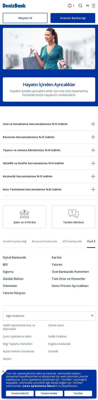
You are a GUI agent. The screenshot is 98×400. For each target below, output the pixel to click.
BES (5, 264)
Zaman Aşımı (56, 325)
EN (87, 5)
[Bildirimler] (71, 5)
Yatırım (57, 264)
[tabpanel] (49, 276)
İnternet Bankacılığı (73, 18)
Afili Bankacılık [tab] (72, 241)
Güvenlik (53, 351)
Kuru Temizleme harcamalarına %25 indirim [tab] (32, 189)
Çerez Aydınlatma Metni (17, 336)
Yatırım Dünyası (14, 293)
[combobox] (49, 316)
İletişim (7, 359)
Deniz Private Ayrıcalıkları (70, 286)
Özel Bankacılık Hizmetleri (70, 272)
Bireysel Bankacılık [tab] (44, 241)
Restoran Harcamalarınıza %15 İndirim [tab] (28, 137)
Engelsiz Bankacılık (59, 344)
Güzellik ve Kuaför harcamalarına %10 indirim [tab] (33, 163)
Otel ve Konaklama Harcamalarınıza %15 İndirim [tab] (35, 124)
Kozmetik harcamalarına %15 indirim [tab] (27, 176)
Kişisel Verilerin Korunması (18, 351)
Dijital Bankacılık (14, 257)
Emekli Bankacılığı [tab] (15, 241)
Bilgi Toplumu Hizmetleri (17, 344)
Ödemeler (10, 286)
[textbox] (49, 315)
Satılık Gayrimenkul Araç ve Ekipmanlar (19, 327)
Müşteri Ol (25, 18)
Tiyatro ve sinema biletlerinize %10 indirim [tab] (31, 150)
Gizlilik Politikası (57, 336)
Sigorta (8, 272)
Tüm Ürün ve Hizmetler (69, 279)
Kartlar (57, 257)
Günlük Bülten (13, 279)
